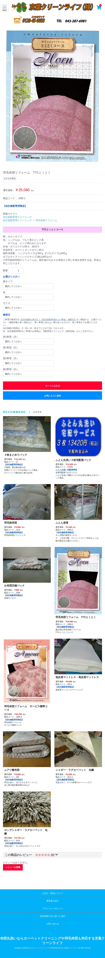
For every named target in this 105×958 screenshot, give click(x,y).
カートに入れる (52, 386)
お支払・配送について (52, 893)
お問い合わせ (52, 924)
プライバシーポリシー (52, 908)
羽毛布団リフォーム (46, 220)
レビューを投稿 (13, 867)
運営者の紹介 (52, 901)
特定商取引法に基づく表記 (52, 916)
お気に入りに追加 (52, 395)
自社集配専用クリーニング (17, 217)
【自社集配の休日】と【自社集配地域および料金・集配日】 (48, 319)
